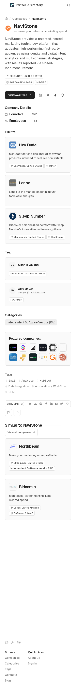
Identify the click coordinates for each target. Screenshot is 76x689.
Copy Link (15, 404)
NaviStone (39, 18)
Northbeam (29, 446)
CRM (10, 392)
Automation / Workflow (48, 386)
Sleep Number (32, 216)
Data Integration (17, 386)
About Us (34, 658)
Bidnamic (27, 486)
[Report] (8, 412)
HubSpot (43, 380)
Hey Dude (27, 145)
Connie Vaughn (28, 265)
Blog (8, 680)
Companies (19, 18)
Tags (8, 669)
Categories (12, 663)
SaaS (10, 380)
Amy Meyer (25, 289)
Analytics (26, 380)
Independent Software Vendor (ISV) (31, 322)
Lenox (24, 183)
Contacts (11, 675)
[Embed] (17, 412)
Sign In (32, 663)
